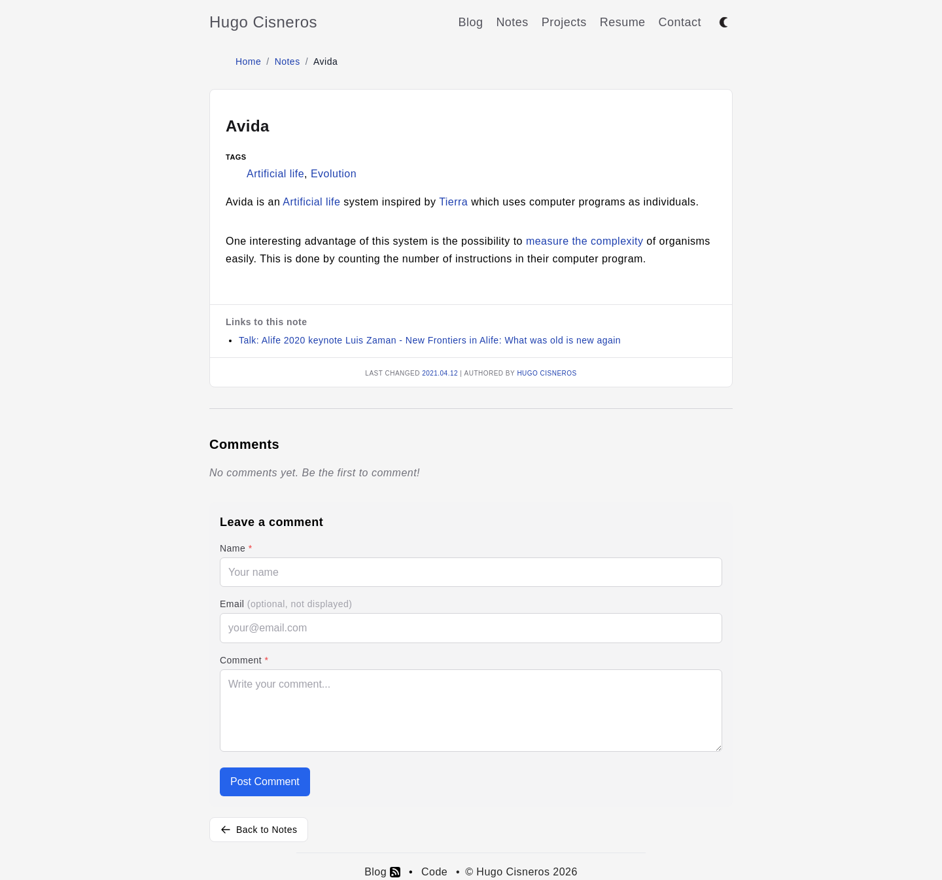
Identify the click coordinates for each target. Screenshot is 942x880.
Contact (680, 22)
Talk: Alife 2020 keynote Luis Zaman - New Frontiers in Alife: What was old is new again (430, 340)
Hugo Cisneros (263, 22)
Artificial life (275, 173)
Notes (512, 22)
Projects (564, 22)
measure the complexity (585, 241)
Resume (623, 22)
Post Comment (265, 781)
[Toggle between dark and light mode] (723, 22)
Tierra (453, 201)
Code (434, 871)
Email (286, 604)
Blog (470, 22)
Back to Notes (258, 829)
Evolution (334, 173)
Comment (244, 660)
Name (236, 548)
